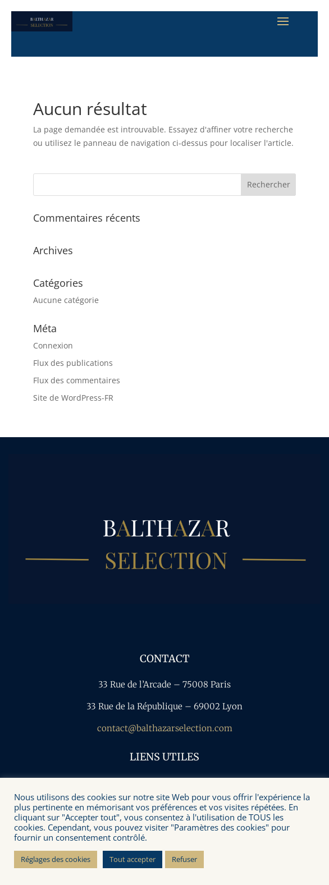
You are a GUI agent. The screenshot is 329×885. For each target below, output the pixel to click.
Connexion (53, 345)
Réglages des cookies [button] (55, 859)
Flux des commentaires (76, 380)
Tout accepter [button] (132, 859)
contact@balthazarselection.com (164, 728)
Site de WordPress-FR (73, 397)
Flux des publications (73, 362)
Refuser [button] (184, 859)
